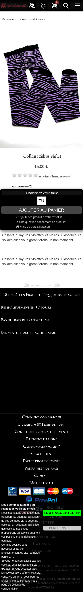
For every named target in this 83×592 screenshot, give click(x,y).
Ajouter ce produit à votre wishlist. (39, 217)
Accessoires (8, 19)
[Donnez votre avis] (61, 176)
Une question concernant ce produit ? (41, 222)
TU (41, 200)
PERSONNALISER (62, 528)
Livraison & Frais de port (41, 424)
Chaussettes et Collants (32, 19)
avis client (44, 176)
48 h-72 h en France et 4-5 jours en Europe (41, 294)
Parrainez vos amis (42, 468)
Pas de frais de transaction (25, 320)
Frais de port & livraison (33, 226)
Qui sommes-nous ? (41, 446)
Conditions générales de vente (41, 432)
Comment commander (41, 417)
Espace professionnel (41, 461)
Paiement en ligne (41, 439)
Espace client (41, 453)
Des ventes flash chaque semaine (29, 332)
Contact (41, 475)
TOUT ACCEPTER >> (62, 513)
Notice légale (41, 483)
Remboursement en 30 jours (26, 307)
